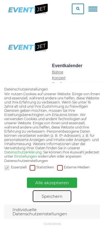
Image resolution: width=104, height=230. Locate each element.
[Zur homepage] (28, 9)
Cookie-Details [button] (52, 223)
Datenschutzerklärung (23, 152)
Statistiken (42, 167)
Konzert (58, 78)
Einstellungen (25, 156)
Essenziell (15, 167)
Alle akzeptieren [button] (52, 182)
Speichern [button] (52, 196)
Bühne (57, 72)
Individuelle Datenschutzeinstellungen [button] (39, 211)
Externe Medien (73, 167)
